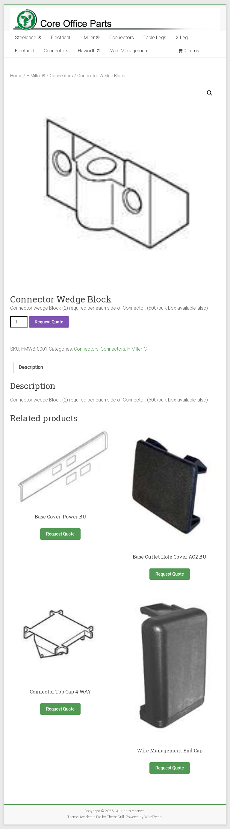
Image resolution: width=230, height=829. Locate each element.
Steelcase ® (28, 37)
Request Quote (49, 322)
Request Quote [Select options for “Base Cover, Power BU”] (60, 534)
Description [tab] (31, 367)
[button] (209, 93)
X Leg (182, 37)
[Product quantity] (19, 322)
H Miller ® (90, 37)
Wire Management (129, 51)
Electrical (60, 37)
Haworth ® (89, 51)
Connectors (121, 37)
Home (16, 75)
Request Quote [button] (169, 574)
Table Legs (154, 37)
